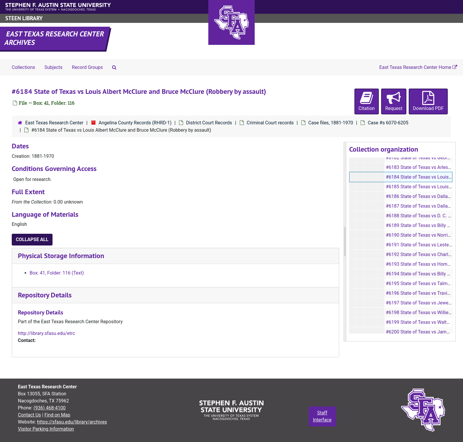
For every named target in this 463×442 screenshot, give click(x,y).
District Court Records (209, 123)
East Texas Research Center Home (418, 67)
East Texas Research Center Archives (54, 38)
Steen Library (24, 18)
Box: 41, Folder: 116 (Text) (57, 273)
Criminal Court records (270, 123)
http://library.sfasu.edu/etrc (46, 333)
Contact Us (29, 415)
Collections (23, 67)
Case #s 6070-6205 (388, 123)
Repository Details (45, 294)
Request (393, 101)
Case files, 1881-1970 (330, 123)
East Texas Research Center (54, 123)
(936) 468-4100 (49, 408)
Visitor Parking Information (46, 429)
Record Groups (87, 67)
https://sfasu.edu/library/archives (72, 422)
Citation (367, 101)
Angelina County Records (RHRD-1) (135, 123)
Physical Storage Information (61, 255)
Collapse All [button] (32, 239)
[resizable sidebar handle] (345, 241)
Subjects (53, 67)
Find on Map (57, 415)
